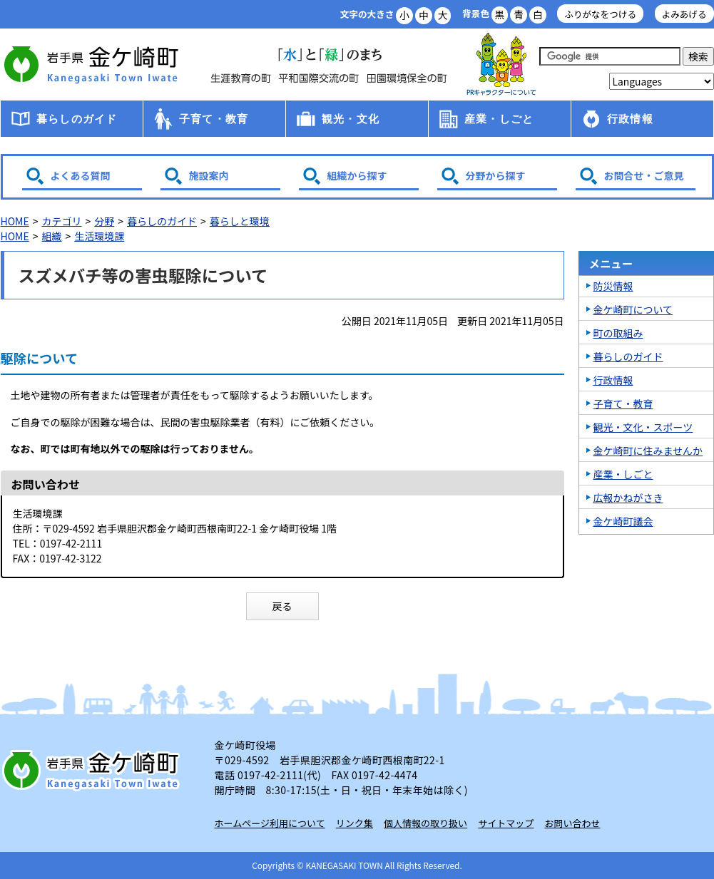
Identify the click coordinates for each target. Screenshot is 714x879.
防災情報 (613, 286)
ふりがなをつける (600, 14)
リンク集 (354, 823)
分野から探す (496, 175)
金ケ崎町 (93, 64)
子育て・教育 (213, 119)
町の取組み (618, 333)
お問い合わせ (573, 823)
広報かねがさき (628, 497)
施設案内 (209, 175)
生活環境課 (99, 236)
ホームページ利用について (270, 823)
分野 (104, 221)
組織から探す (357, 175)
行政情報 (630, 119)
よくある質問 (81, 175)
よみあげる (684, 14)
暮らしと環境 (240, 221)
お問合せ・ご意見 (644, 175)
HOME (15, 221)
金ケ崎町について (633, 309)
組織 (51, 236)
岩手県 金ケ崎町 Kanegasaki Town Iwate (93, 770)
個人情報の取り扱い (425, 823)
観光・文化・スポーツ (643, 427)
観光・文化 (350, 119)
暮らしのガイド (76, 119)
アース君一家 (501, 64)
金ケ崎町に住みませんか (648, 450)
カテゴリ (61, 221)
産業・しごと (499, 119)
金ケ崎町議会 (623, 521)
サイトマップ (506, 823)
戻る (282, 606)
